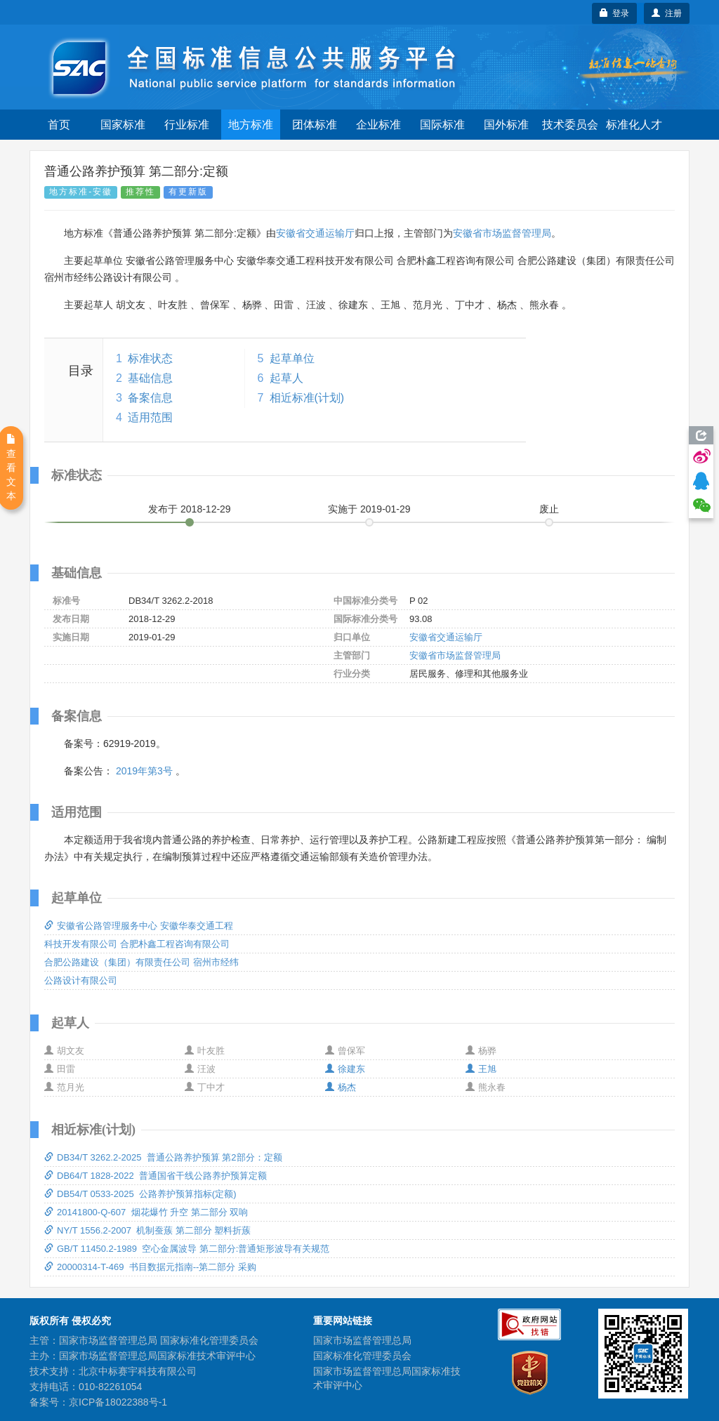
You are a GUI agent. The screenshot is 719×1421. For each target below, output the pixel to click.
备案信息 (150, 398)
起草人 (286, 378)
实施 (369, 509)
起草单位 (292, 358)
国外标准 (506, 125)
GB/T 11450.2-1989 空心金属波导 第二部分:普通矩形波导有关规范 (186, 1248)
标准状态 (150, 358)
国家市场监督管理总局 (362, 1340)
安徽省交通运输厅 (315, 233)
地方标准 (250, 125)
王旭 (481, 1069)
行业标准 (186, 125)
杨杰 (340, 1087)
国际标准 (442, 125)
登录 (615, 13)
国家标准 (122, 125)
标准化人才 (634, 125)
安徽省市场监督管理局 (502, 233)
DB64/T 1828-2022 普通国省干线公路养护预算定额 (155, 1175)
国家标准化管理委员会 (362, 1355)
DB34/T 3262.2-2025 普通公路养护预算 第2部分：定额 (163, 1157)
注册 (667, 13)
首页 (59, 125)
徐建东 (345, 1069)
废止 (549, 509)
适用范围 (150, 417)
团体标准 (314, 125)
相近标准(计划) (307, 398)
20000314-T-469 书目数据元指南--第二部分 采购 (150, 1267)
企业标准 (378, 125)
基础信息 (150, 378)
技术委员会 (570, 125)
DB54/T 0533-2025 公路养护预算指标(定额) (140, 1194)
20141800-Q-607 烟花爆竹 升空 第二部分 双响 (146, 1212)
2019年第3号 (144, 770)
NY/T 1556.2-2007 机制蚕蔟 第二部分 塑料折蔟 (147, 1230)
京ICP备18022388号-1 (118, 1402)
